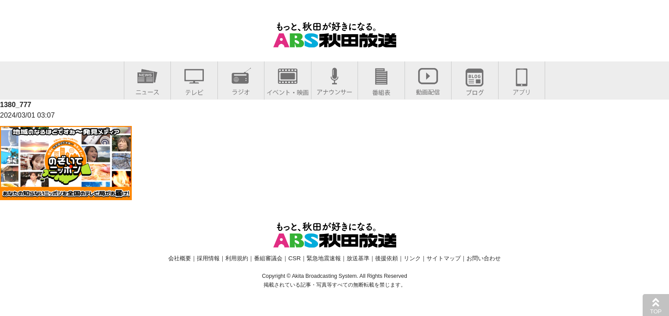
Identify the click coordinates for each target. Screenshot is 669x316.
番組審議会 (268, 258)
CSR (294, 258)
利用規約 (236, 258)
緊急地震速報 (324, 258)
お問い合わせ (483, 258)
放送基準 (358, 258)
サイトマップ (444, 258)
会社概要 (179, 258)
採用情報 (208, 258)
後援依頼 (386, 258)
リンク (412, 258)
